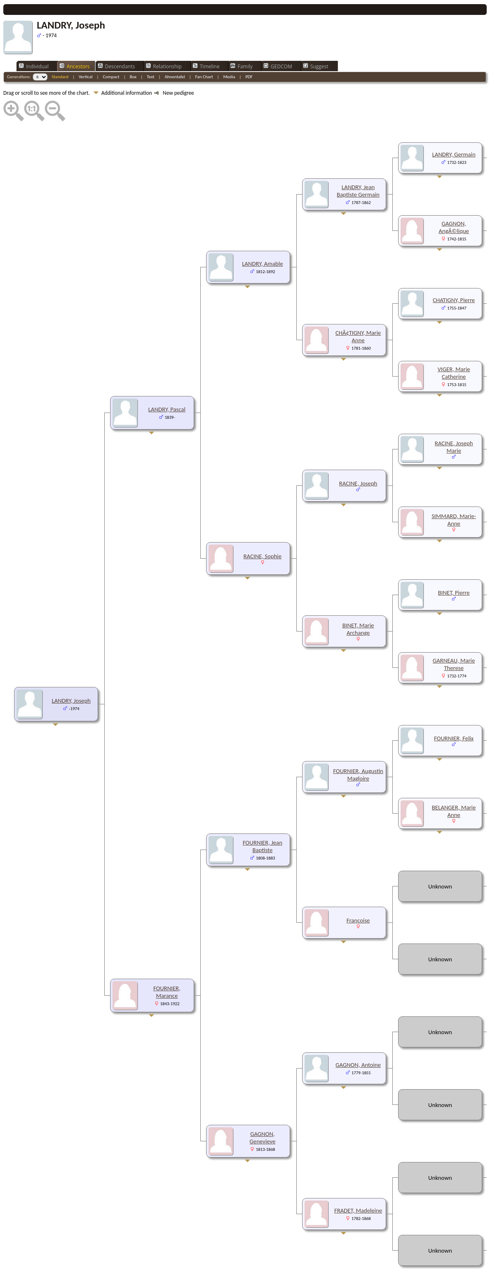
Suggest (316, 41)
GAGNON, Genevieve (262, 1112)
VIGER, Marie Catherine (453, 348)
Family (241, 41)
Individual (34, 41)
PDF (249, 52)
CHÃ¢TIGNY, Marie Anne (358, 311)
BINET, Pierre (453, 567)
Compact (111, 52)
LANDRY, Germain (454, 129)
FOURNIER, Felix (454, 713)
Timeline (206, 41)
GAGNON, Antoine (358, 1040)
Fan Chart (204, 52)
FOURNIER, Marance (166, 967)
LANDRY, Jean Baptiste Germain (358, 165)
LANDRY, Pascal (166, 384)
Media (229, 52)
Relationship (164, 41)
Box (133, 52)
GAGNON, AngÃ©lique (454, 202)
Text (150, 52)
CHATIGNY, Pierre (454, 275)
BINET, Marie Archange (358, 604)
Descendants (116, 41)
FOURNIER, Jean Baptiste (263, 821)
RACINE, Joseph (358, 458)
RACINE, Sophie (262, 531)
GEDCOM (277, 41)
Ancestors (74, 41)
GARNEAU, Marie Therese (454, 639)
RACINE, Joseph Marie (454, 422)
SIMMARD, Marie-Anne (454, 494)
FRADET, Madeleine (358, 1185)
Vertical (85, 52)
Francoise (358, 895)
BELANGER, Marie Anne (454, 786)
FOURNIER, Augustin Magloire (358, 749)
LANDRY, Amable (262, 239)
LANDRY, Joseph (71, 676)
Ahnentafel (175, 52)
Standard (60, 52)
